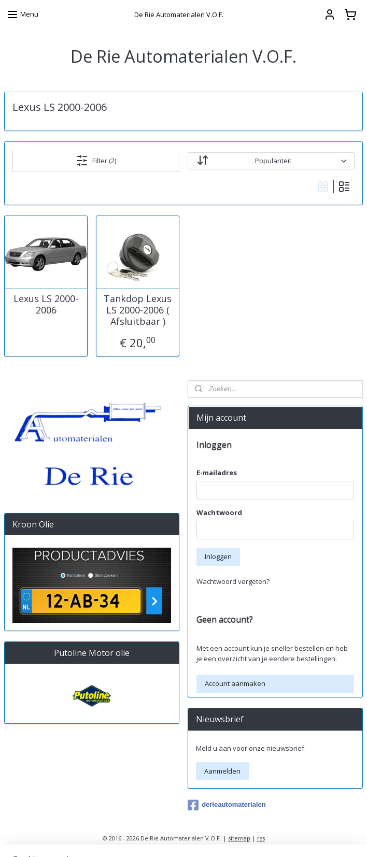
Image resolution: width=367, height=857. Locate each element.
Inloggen (218, 556)
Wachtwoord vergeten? (233, 581)
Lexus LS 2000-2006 (45, 304)
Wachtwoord (219, 512)
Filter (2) (96, 160)
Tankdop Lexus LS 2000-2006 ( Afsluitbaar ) (138, 310)
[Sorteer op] (271, 161)
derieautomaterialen (227, 805)
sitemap (239, 838)
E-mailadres (216, 472)
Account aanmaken (235, 683)
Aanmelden (222, 771)
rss (261, 838)
